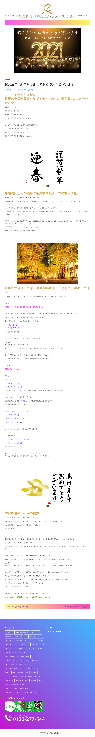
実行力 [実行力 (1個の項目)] (8, 672)
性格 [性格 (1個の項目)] (27, 672)
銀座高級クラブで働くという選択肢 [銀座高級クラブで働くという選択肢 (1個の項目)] (17, 692)
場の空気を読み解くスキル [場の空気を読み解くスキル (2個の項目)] (14, 668)
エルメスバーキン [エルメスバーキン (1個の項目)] (35, 636)
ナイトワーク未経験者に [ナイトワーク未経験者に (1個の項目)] (21, 644)
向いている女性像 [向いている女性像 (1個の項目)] (11, 664)
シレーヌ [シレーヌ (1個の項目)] (8, 644)
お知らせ (8, 79)
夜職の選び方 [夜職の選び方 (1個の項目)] (37, 668)
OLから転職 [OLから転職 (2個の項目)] (18, 636)
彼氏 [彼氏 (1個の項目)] (13, 672)
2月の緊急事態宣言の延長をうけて (76, 607)
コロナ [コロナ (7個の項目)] (41, 640)
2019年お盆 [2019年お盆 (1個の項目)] (9, 632)
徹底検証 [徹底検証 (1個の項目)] (20, 672)
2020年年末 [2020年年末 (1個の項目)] (36, 632)
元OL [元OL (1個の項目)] (33, 656)
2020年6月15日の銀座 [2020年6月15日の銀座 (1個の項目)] (22, 632)
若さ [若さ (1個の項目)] (40, 680)
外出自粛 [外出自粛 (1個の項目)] (27, 668)
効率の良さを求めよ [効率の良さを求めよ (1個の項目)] (31, 660)
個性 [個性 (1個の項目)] (27, 656)
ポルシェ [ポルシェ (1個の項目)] (22, 648)
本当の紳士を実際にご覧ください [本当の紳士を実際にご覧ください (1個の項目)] (31, 676)
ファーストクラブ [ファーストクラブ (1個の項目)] (11, 648)
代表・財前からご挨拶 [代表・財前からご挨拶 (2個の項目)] (18, 652)
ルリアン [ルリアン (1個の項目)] (41, 648)
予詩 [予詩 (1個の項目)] (7, 652)
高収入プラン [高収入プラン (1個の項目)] (34, 692)
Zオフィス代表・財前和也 (25, 90)
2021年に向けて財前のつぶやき (18, 607)
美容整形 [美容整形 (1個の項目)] (34, 680)
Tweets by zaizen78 (54, 631)
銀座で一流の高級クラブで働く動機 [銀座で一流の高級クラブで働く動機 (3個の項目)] (17, 688)
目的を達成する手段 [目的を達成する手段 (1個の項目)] (22, 680)
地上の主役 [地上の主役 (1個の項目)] (22, 664)
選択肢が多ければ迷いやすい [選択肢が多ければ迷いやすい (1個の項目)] (15, 684)
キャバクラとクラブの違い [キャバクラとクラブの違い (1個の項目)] (14, 640)
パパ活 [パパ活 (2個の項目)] (42, 644)
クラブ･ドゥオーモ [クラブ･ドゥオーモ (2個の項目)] (31, 640)
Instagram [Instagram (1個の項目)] (9, 636)
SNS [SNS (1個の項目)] (26, 636)
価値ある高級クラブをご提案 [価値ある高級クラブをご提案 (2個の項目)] (15, 656)
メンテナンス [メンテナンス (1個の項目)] (31, 648)
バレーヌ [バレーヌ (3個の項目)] (34, 644)
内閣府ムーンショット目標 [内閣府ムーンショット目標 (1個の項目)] (14, 660)
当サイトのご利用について (55, 733)
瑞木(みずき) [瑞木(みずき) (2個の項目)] (10, 680)
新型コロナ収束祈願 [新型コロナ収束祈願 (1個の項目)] (12, 676)
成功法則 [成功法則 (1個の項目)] (34, 672)
